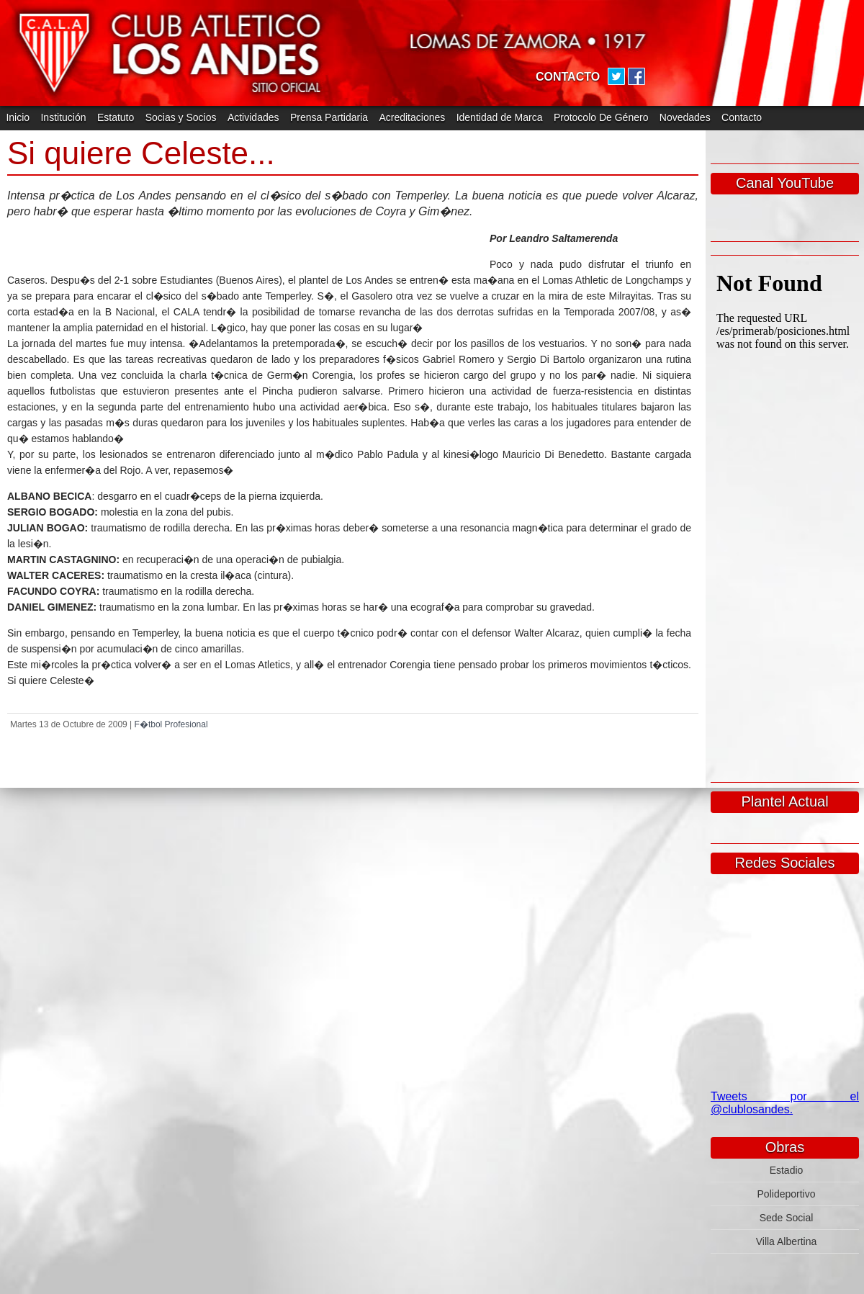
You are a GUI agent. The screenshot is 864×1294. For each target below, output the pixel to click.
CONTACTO (568, 77)
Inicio (18, 117)
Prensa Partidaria (329, 117)
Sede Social (787, 1217)
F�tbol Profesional (171, 724)
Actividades (253, 117)
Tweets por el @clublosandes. (785, 1102)
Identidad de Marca (499, 117)
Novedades (685, 117)
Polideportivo (786, 1194)
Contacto (741, 117)
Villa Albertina (786, 1241)
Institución (63, 117)
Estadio (787, 1170)
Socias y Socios (181, 117)
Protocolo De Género (601, 117)
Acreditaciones (412, 117)
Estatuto (115, 117)
